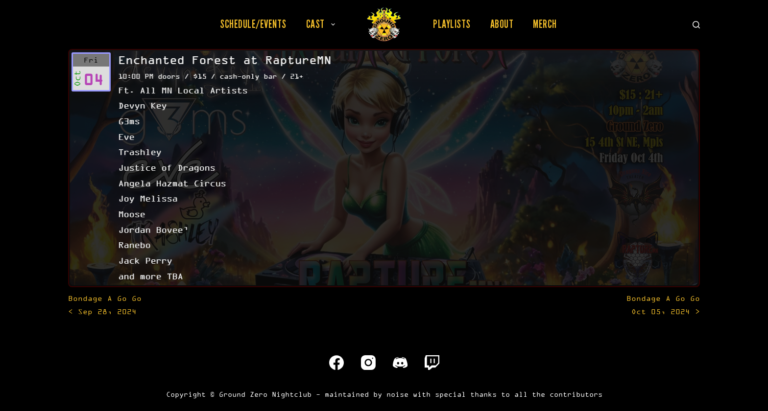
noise (397, 394)
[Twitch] (432, 362)
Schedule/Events (253, 24)
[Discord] (400, 362)
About (502, 24)
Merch (545, 24)
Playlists (452, 24)
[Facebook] (336, 362)
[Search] (696, 24)
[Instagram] (368, 362)
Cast (322, 24)
